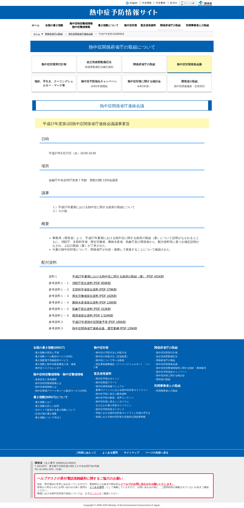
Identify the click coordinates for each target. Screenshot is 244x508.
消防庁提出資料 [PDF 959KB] (91, 283)
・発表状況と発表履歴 (45, 379)
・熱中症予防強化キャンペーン (170, 371)
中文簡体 (146, 2)
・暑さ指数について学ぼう (47, 417)
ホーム (37, 34)
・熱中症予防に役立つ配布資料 (110, 393)
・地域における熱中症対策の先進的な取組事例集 (119, 416)
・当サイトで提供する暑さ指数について (54, 409)
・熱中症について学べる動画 (108, 360)
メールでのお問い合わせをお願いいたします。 (147, 484)
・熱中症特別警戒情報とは (47, 383)
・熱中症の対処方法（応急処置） (111, 356)
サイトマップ (131, 452)
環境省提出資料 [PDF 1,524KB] (92, 315)
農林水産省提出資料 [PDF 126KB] (94, 302)
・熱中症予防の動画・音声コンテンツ (113, 397)
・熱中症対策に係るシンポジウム (111, 401)
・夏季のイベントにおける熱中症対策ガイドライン (120, 390)
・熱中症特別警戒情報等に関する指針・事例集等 (180, 368)
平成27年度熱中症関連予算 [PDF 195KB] (99, 322)
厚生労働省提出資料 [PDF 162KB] (94, 295)
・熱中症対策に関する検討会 (169, 375)
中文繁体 (160, 2)
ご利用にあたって (86, 452)
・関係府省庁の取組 (164, 360)
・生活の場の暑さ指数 (45, 413)
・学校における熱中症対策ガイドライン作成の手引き (121, 413)
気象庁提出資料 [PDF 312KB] (91, 308)
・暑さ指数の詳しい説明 (46, 406)
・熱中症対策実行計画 (166, 352)
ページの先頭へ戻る (156, 452)
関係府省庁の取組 (54, 34)
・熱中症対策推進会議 (166, 364)
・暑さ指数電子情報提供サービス (51, 360)
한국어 (173, 2)
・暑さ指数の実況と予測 (46, 352)
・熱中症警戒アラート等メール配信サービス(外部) (60, 390)
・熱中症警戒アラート (105, 382)
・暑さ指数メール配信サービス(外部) (53, 356)
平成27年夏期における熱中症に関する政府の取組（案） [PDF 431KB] (118, 276)
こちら (95, 493)
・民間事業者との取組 (166, 390)
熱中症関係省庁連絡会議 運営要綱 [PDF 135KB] (104, 328)
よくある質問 (110, 452)
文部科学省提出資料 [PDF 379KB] (94, 289)
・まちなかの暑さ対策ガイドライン (112, 405)
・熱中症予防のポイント (106, 378)
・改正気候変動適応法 (166, 356)
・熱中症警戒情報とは (45, 386)
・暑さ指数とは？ (42, 402)
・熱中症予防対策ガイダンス (108, 409)
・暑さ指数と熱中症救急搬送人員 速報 (54, 364)
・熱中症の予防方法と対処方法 (110, 352)
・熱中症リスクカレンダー (47, 368)
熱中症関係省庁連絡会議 (81, 34)
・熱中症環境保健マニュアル (108, 386)
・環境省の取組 (162, 379)
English (133, 2)
